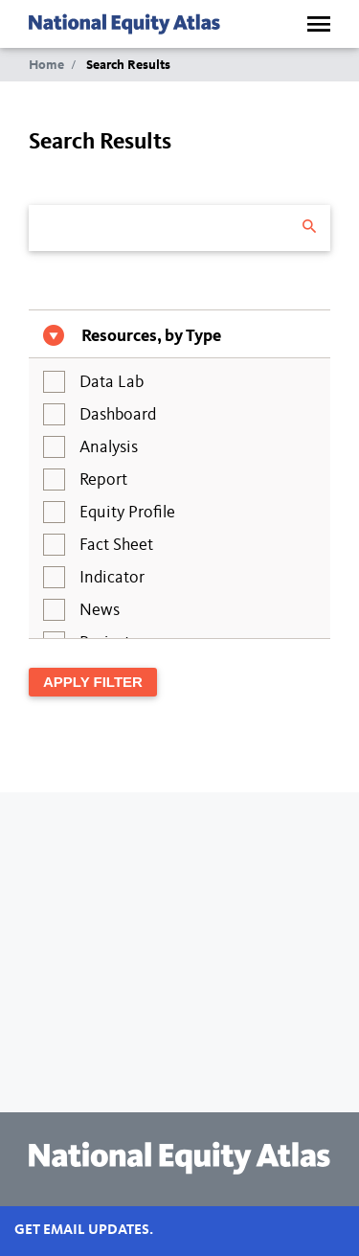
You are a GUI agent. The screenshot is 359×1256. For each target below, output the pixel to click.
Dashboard (117, 414)
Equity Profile (127, 512)
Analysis (108, 447)
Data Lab (111, 382)
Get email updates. (83, 1230)
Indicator (112, 577)
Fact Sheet (116, 545)
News (99, 610)
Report (103, 480)
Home (46, 65)
